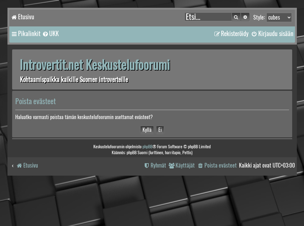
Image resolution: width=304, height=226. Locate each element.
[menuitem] (50, 33)
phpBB (147, 147)
